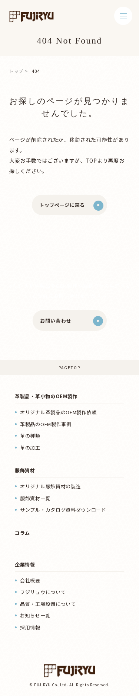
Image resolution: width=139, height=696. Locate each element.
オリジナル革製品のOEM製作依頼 (58, 412)
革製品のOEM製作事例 (46, 424)
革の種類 (30, 435)
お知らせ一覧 (35, 615)
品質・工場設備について (48, 603)
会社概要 (30, 580)
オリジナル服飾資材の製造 (50, 486)
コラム (22, 532)
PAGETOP (69, 367)
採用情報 (30, 627)
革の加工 (30, 447)
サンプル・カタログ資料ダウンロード (63, 509)
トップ (16, 71)
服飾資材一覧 (35, 498)
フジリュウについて (43, 592)
